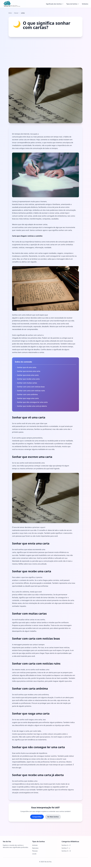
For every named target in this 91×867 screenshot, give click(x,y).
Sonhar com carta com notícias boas (31, 387)
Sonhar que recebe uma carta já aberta (32, 406)
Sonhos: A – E (66, 845)
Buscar (16, 13)
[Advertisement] (45, 52)
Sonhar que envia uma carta (28, 375)
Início (10, 13)
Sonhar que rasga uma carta (28, 398)
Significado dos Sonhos (54, 4)
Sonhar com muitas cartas (27, 383)
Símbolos (85, 4)
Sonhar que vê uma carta (26, 367)
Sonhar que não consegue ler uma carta (32, 402)
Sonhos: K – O (66, 851)
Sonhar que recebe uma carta (28, 379)
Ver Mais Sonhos (53, 817)
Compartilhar (37, 817)
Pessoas (35, 851)
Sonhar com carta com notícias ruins (31, 391)
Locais (34, 854)
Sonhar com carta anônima (27, 394)
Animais (35, 845)
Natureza (35, 848)
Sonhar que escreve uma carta (28, 371)
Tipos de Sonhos (72, 4)
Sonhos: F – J (66, 848)
